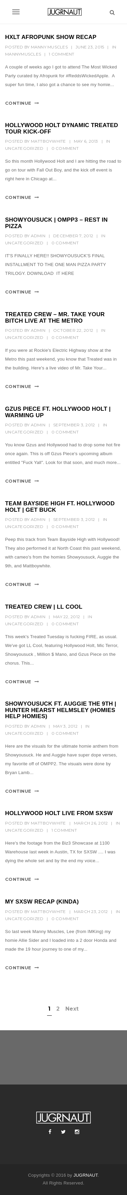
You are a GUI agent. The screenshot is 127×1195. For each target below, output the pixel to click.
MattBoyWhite (48, 141)
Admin (38, 235)
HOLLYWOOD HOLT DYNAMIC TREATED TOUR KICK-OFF (61, 128)
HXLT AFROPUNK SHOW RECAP (51, 37)
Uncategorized (24, 148)
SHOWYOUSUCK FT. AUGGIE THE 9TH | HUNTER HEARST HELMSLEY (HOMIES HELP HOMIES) (60, 710)
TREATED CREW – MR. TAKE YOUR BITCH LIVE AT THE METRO (55, 317)
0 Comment (65, 148)
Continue (18, 103)
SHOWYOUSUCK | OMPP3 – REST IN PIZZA (56, 223)
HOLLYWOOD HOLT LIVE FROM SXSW (59, 813)
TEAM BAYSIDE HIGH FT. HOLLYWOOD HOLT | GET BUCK (60, 506)
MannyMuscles (23, 54)
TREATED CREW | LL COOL (43, 607)
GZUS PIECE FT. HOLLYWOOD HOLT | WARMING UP (58, 412)
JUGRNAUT (85, 1175)
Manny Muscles (49, 46)
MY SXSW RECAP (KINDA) (42, 901)
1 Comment (61, 54)
